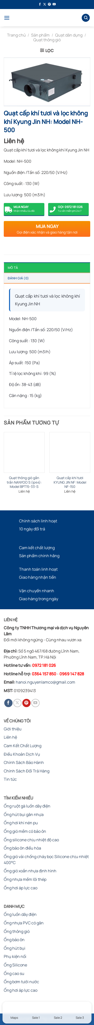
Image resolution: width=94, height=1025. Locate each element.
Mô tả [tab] (13, 267)
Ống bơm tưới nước (21, 981)
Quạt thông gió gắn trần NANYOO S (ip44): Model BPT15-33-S (24, 482)
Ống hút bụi (14, 948)
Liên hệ (10, 737)
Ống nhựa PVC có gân (24, 923)
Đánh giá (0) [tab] (18, 278)
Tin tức (10, 779)
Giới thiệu (13, 729)
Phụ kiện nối (15, 956)
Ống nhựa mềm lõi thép (25, 879)
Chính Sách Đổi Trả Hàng (26, 771)
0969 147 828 (71, 674)
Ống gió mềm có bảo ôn (25, 831)
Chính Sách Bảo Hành (24, 762)
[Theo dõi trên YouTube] (54, 4)
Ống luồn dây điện (20, 914)
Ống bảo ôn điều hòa (22, 848)
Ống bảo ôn (14, 939)
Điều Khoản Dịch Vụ (22, 754)
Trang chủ (16, 35)
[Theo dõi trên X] (44, 4)
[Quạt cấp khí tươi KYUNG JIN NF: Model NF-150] (70, 452)
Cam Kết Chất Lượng (22, 745)
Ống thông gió (17, 931)
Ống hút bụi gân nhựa (24, 814)
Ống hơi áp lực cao (20, 888)
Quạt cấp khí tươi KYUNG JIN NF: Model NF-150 (70, 482)
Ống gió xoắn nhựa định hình (30, 871)
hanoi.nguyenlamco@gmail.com (45, 682)
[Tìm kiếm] (86, 18)
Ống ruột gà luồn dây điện (27, 806)
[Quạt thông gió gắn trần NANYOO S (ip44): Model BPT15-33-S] (24, 452)
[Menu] (7, 18)
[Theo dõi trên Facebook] (39, 4)
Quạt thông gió (47, 40)
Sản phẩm (40, 35)
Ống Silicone (15, 965)
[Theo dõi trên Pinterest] (49, 4)
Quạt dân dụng (68, 35)
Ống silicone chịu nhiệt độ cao (31, 840)
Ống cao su (14, 973)
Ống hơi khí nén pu (21, 823)
